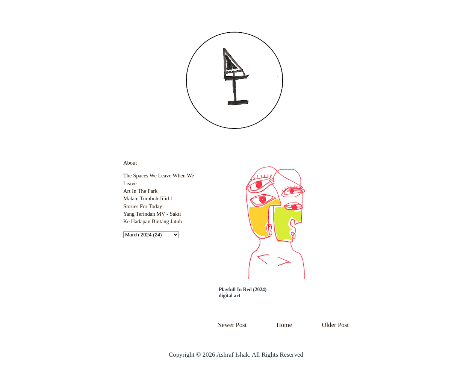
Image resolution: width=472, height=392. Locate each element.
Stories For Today (142, 206)
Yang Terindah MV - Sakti (152, 214)
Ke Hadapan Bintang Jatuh (152, 221)
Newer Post (232, 324)
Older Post (335, 324)
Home (284, 324)
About (130, 163)
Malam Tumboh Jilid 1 (148, 198)
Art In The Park (140, 191)
